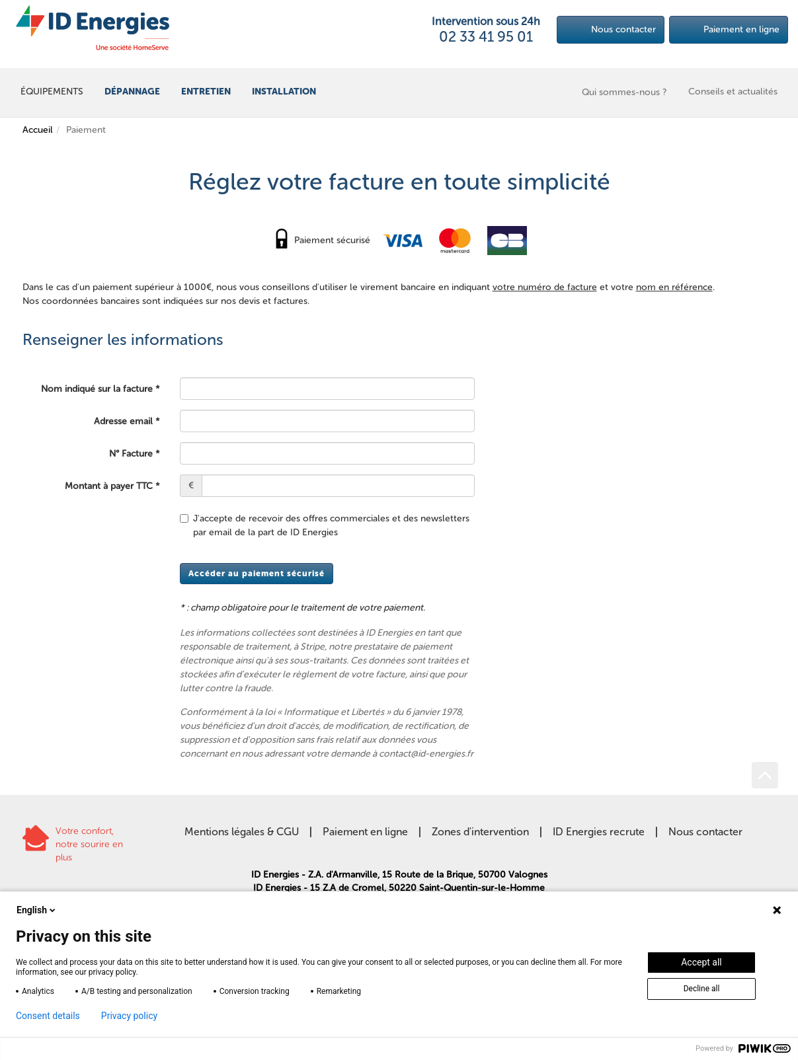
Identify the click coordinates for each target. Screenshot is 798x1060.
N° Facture (131, 453)
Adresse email (123, 421)
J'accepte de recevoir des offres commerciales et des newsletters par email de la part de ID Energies (324, 525)
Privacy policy (129, 1015)
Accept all (701, 962)
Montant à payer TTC (109, 486)
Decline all (702, 988)
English (37, 910)
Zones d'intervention (480, 831)
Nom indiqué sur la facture (97, 389)
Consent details (48, 1015)
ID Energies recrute (599, 831)
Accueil (37, 129)
